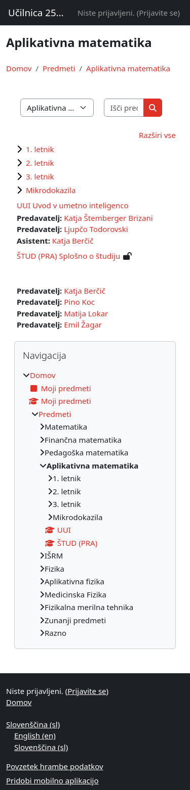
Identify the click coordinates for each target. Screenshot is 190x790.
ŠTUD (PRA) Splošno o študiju (68, 256)
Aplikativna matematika (128, 68)
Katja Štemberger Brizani (108, 218)
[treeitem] (95, 504)
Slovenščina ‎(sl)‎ (33, 724)
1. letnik (40, 149)
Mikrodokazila (50, 190)
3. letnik (40, 176)
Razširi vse (157, 135)
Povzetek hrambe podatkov (54, 766)
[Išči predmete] (124, 108)
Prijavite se (158, 13)
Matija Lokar (86, 313)
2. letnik (40, 163)
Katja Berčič (73, 241)
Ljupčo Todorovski (96, 229)
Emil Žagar (83, 324)
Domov (18, 68)
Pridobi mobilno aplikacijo (52, 780)
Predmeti (59, 68)
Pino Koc (79, 302)
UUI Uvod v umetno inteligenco (73, 205)
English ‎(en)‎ (35, 735)
